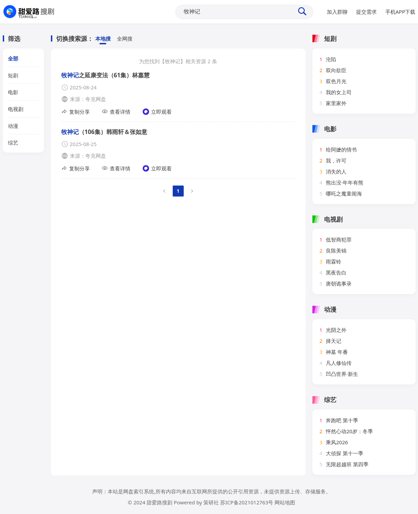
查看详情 (116, 111)
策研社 (211, 502)
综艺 (13, 142)
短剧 (13, 75)
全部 (13, 58)
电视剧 (15, 108)
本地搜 (103, 38)
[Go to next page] (191, 191)
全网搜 (124, 38)
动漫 (13, 125)
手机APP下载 (400, 11)
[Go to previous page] (164, 191)
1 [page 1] (177, 191)
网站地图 (285, 502)
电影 (13, 92)
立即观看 (157, 111)
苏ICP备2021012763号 (246, 502)
